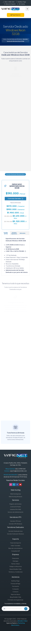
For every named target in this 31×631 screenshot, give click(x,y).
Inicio (4, 39)
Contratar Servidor (15, 198)
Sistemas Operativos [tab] (14, 233)
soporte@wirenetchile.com (18, 471)
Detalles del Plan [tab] (6, 233)
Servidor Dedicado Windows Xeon (15, 174)
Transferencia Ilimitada (15, 429)
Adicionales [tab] (22, 233)
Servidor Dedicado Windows (14, 39)
